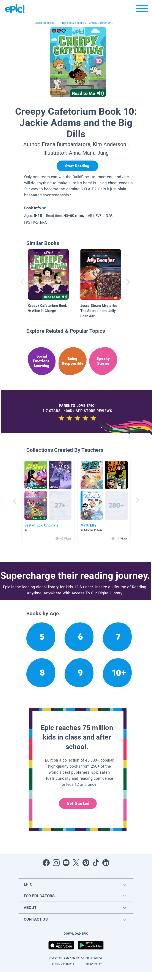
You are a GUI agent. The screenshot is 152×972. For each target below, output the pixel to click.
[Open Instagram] (56, 862)
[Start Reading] (77, 166)
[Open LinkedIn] (105, 862)
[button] (48, 501)
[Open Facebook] (46, 862)
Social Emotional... (46, 22)
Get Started (77, 803)
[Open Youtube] (66, 862)
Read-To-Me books (73, 22)
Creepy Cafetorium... (101, 22)
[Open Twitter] (76, 862)
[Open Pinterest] (85, 862)
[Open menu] (142, 10)
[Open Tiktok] (95, 862)
